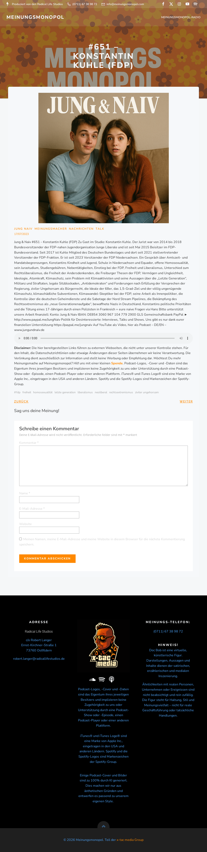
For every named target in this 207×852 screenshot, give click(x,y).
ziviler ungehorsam (147, 392)
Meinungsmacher (51, 229)
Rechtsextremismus (121, 392)
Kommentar (29, 443)
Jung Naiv (23, 229)
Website (25, 524)
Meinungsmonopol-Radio (181, 17)
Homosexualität (43, 392)
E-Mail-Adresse (32, 508)
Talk (100, 229)
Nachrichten (81, 229)
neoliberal (101, 392)
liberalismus (85, 392)
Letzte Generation (65, 392)
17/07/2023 (21, 234)
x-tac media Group (130, 840)
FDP (18, 392)
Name (24, 493)
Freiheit (26, 392)
